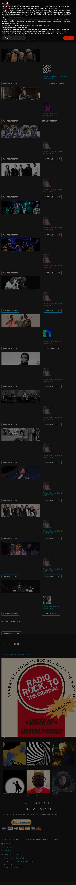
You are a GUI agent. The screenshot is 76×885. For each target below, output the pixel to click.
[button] (73, 3)
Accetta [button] (68, 38)
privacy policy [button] (40, 31)
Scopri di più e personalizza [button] (14, 38)
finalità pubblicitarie (58, 14)
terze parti (32, 10)
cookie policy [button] (53, 8)
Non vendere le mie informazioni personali (14, 27)
